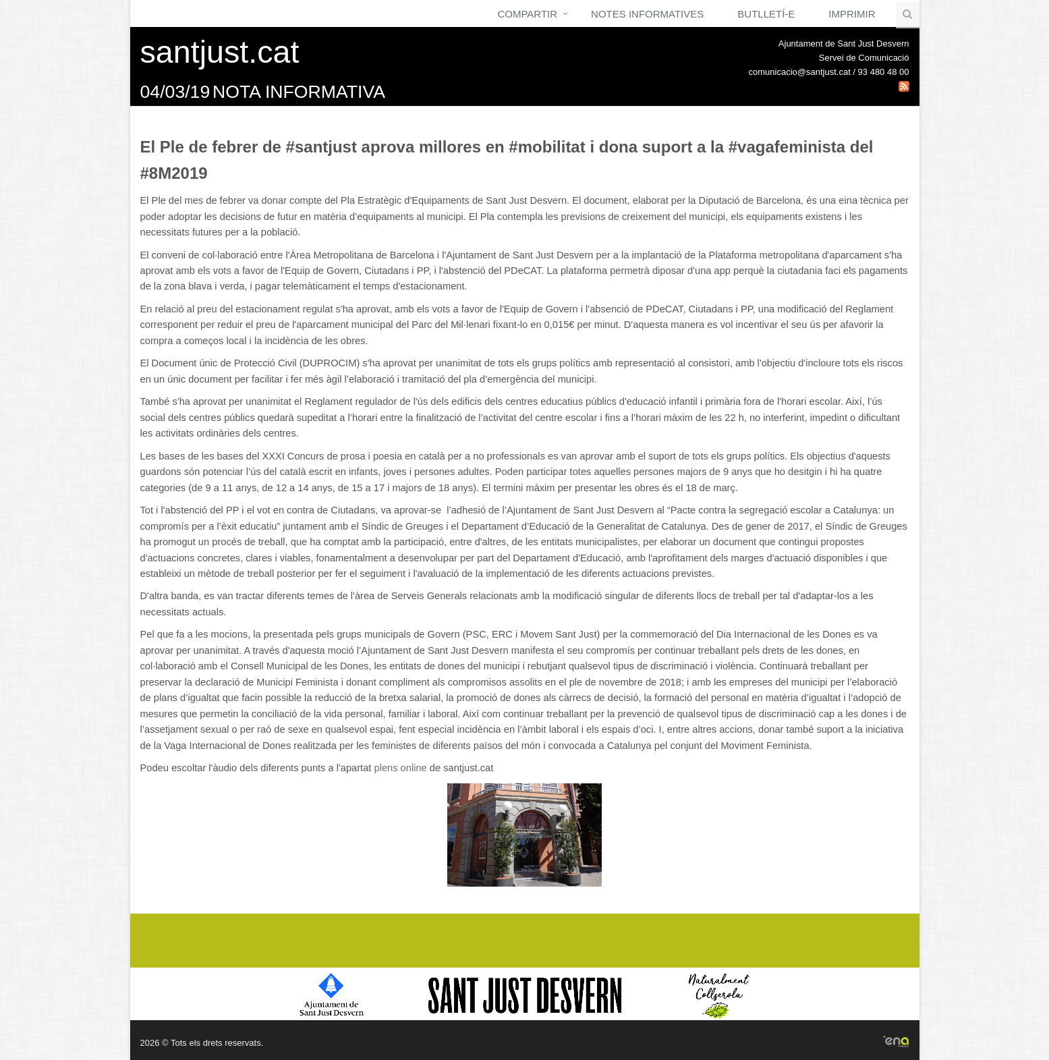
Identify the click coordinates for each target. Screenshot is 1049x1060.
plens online (400, 767)
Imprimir (851, 14)
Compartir (527, 14)
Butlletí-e (766, 14)
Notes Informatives (647, 14)
